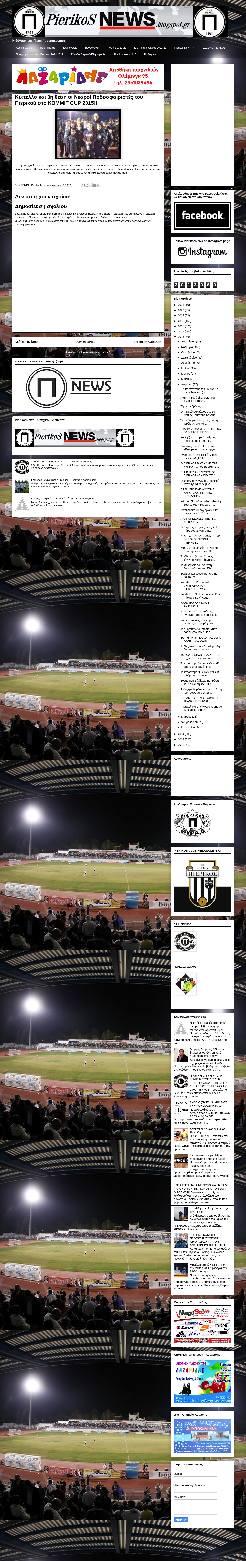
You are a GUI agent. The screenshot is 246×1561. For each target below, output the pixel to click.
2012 (181, 744)
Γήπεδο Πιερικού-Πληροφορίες (88, 54)
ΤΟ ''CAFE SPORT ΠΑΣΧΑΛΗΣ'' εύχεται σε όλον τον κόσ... (200, 656)
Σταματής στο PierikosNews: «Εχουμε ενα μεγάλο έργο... (198, 448)
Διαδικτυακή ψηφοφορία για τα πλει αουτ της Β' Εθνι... (199, 511)
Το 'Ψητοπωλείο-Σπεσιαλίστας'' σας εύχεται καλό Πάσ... (199, 630)
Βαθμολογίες (92, 47)
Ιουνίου (186, 373)
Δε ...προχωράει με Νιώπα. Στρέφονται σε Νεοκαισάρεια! (207, 1157)
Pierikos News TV (184, 47)
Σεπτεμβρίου (189, 357)
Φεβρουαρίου (189, 722)
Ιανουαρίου (188, 727)
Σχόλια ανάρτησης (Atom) (95, 352)
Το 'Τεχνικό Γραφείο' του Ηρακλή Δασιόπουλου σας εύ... (200, 648)
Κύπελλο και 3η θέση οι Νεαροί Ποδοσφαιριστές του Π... (199, 549)
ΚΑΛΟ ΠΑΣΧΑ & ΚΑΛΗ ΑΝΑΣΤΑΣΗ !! (194, 604)
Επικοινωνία (70, 47)
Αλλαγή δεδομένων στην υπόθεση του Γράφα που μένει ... (201, 691)
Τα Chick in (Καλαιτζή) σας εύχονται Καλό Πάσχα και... (198, 558)
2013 (181, 739)
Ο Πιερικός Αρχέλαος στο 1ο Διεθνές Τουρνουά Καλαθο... (199, 413)
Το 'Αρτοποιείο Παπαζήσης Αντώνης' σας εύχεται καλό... (199, 613)
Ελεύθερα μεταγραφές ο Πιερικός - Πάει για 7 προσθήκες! (63, 479)
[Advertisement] (88, 324)
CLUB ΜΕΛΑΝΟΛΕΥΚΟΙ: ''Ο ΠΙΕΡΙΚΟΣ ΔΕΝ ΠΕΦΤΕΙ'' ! (198, 474)
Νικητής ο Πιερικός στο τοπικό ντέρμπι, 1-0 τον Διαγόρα (62, 498)
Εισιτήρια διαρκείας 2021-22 (150, 47)
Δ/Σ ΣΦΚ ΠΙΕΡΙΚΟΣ (214, 47)
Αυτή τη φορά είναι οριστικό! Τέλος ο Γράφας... (197, 399)
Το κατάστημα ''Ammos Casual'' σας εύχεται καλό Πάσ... (199, 665)
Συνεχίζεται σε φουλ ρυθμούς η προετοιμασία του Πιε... (199, 439)
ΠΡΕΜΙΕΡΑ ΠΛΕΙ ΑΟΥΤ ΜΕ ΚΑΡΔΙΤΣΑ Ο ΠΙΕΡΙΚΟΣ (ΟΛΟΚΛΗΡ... (197, 493)
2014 (181, 734)
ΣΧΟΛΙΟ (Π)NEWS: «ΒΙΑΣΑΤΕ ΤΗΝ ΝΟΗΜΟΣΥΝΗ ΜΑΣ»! (208, 1104)
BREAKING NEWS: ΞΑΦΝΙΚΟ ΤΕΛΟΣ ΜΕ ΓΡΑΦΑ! (199, 699)
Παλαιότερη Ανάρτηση (146, 341)
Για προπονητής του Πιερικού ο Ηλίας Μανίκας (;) (199, 390)
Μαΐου (185, 379)
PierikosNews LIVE (125, 54)
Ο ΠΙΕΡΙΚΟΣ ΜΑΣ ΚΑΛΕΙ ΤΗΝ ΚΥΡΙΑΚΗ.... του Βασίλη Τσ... (199, 465)
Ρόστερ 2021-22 (117, 47)
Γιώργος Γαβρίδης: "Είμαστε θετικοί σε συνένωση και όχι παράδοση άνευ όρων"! (207, 1053)
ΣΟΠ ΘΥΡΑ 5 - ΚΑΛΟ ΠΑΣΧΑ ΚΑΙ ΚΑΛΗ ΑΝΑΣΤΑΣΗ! (200, 639)
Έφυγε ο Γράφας (190, 406)
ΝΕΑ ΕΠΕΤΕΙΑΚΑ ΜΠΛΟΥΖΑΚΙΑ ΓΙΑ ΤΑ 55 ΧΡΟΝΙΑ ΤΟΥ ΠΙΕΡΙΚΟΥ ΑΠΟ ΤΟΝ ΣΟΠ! (202, 1187)
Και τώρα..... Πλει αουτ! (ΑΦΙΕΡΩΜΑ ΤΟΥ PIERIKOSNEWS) (194, 586)
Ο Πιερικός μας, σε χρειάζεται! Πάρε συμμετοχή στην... (198, 529)
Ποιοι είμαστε (47, 47)
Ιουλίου (186, 368)
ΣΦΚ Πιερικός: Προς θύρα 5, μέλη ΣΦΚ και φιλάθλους (61, 461)
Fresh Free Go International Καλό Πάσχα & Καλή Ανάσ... (200, 596)
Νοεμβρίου (188, 347)
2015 (181, 336)
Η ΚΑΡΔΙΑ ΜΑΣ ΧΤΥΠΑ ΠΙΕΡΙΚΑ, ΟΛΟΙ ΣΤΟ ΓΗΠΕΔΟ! (200, 430)
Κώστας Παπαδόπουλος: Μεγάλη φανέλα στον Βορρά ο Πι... (200, 503)
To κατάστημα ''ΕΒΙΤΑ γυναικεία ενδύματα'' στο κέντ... (199, 673)
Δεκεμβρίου (188, 341)
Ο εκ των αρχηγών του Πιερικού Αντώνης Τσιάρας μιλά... (199, 482)
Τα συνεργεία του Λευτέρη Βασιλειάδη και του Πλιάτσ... (199, 567)
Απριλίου (187, 384)
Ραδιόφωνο (150, 54)
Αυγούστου (188, 362)
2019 (181, 315)
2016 (181, 331)
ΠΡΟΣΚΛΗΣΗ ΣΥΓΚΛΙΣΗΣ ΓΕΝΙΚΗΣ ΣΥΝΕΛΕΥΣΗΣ (206, 1077)
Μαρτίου (186, 716)
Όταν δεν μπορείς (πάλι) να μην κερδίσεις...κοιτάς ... (199, 422)
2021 (181, 304)
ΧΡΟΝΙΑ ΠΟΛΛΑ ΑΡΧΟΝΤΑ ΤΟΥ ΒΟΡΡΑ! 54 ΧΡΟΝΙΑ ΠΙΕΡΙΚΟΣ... (200, 539)
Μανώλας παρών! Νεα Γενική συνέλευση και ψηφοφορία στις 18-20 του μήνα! (208, 1268)
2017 (181, 326)
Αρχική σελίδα (24, 47)
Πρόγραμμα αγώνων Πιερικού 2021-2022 (39, 54)
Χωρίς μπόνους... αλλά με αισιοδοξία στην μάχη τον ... (198, 622)
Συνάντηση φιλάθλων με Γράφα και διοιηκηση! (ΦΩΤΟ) (199, 682)
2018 (181, 321)
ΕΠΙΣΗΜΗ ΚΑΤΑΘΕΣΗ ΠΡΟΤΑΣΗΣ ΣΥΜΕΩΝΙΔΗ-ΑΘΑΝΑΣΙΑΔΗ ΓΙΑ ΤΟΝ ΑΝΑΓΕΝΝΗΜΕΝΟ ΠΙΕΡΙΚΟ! (208, 1239)
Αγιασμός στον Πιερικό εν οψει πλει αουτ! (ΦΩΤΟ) (198, 456)
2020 (181, 310)
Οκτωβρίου (188, 352)
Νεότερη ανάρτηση (27, 341)
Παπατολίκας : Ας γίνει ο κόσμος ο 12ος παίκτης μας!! (201, 708)
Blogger (148, 1553)
